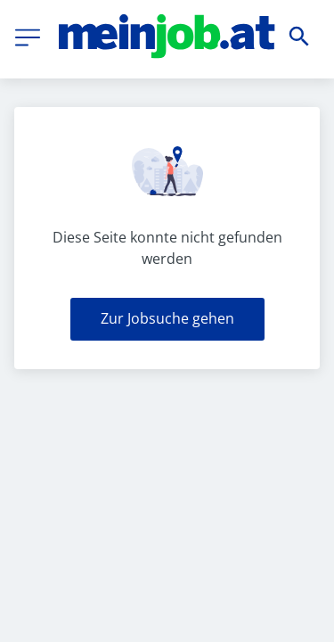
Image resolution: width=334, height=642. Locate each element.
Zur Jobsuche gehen (167, 318)
